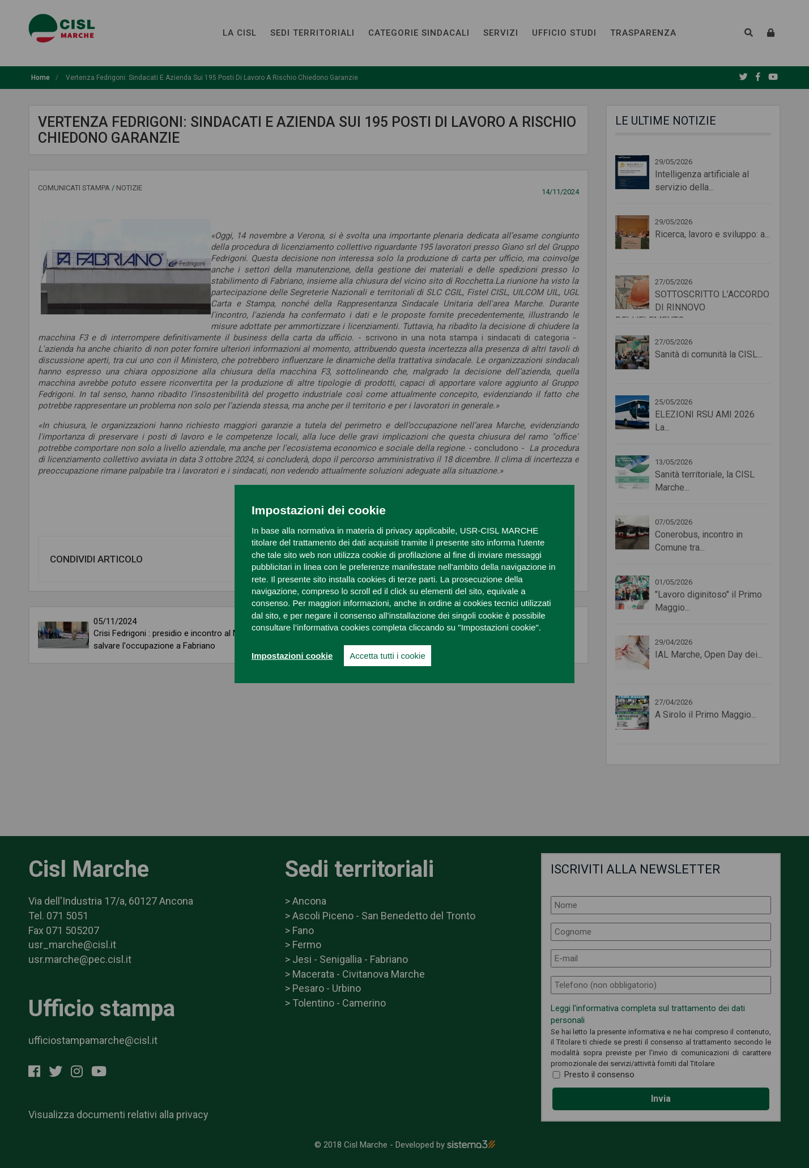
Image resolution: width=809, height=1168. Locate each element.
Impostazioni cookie (292, 655)
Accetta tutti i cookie (387, 655)
